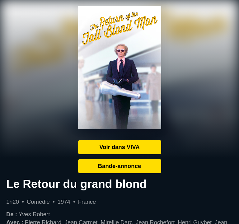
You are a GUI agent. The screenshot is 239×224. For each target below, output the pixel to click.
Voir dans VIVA (119, 147)
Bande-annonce (119, 166)
